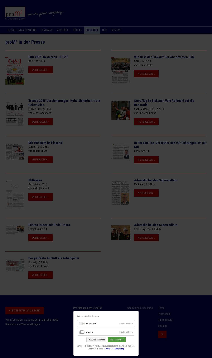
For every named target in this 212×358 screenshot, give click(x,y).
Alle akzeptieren (117, 339)
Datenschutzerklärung (115, 349)
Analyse (90, 332)
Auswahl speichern (97, 339)
